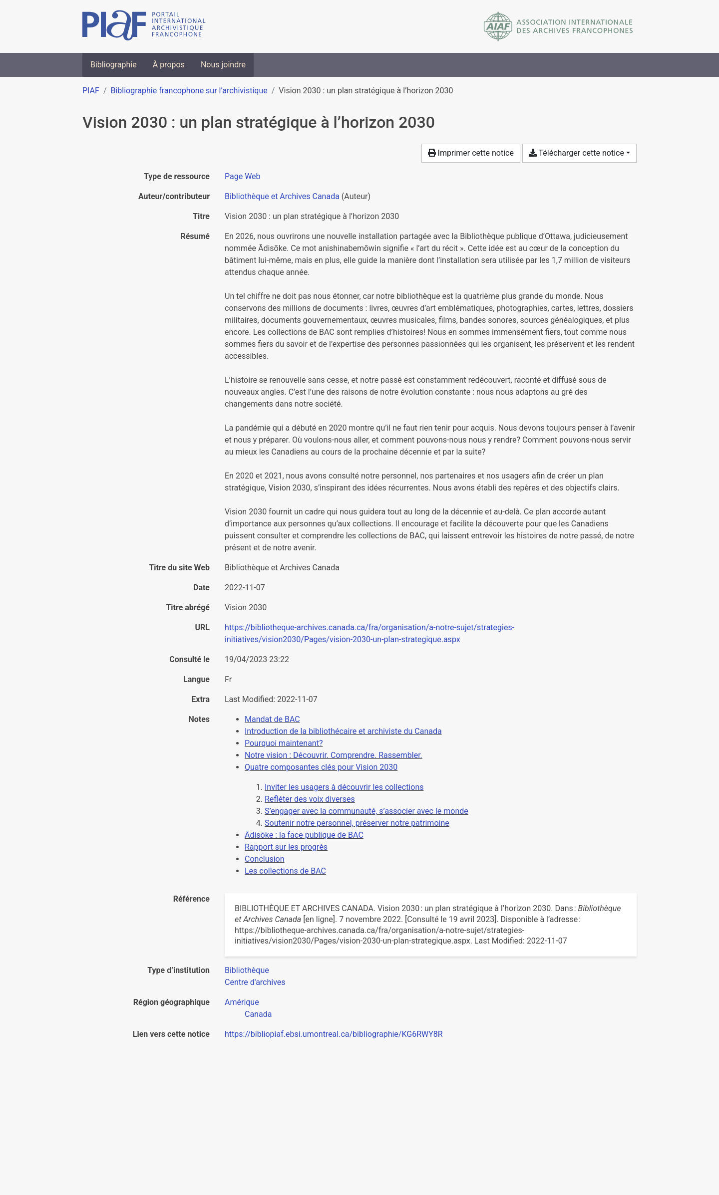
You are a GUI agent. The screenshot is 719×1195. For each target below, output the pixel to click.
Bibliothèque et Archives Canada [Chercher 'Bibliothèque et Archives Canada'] (282, 196)
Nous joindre (223, 64)
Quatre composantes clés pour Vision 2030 (321, 767)
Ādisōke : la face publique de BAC (304, 835)
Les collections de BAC (285, 871)
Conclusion (265, 859)
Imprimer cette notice (471, 153)
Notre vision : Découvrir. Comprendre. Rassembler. (333, 755)
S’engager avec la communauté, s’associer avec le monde (366, 811)
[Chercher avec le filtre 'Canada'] (258, 1014)
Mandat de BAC (272, 719)
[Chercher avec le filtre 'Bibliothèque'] (247, 970)
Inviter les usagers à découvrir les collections (344, 787)
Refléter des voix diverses (310, 799)
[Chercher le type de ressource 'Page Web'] (243, 176)
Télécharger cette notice (576, 153)
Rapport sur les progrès (286, 847)
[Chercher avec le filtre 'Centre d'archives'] (255, 982)
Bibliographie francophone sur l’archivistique (188, 90)
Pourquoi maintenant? (284, 743)
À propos (169, 64)
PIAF (90, 90)
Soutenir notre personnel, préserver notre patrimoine (357, 823)
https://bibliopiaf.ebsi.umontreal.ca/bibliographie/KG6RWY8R (334, 1034)
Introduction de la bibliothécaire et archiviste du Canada (343, 731)
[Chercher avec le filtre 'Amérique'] (242, 1002)
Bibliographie (113, 64)
